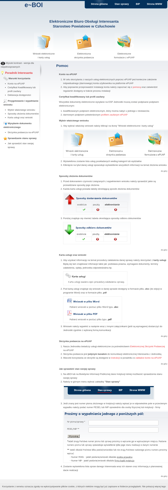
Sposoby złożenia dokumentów (23, 113)
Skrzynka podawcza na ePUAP (23, 132)
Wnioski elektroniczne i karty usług (44, 54)
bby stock (5, 153)
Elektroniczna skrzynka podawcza (84, 54)
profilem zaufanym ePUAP (114, 114)
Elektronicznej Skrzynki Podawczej (147, 346)
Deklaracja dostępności (19, 95)
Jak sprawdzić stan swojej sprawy (77, 369)
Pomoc (62, 66)
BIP (138, 4)
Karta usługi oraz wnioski (20, 117)
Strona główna (99, 4)
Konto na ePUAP (16, 83)
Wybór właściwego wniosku (21, 110)
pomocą (137, 87)
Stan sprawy (122, 4)
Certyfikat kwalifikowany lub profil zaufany (81, 96)
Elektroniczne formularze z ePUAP (124, 54)
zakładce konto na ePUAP (148, 358)
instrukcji (115, 358)
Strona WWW (154, 4)
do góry (164, 171)
